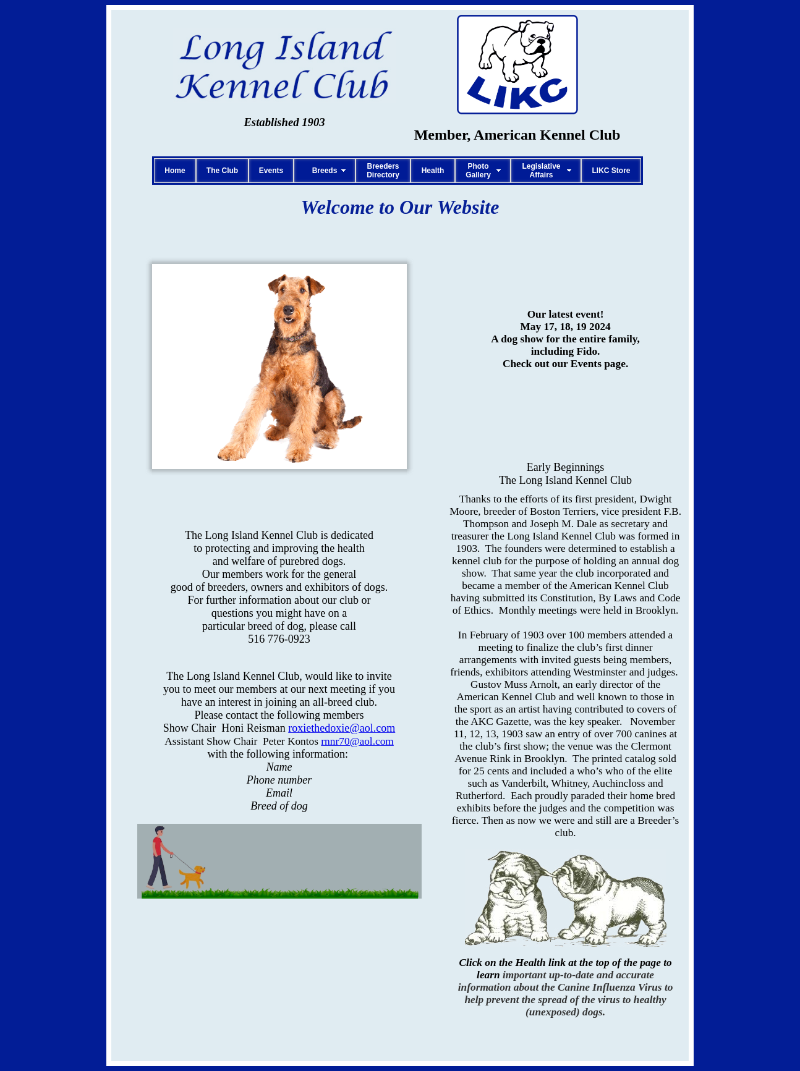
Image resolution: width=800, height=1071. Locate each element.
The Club (222, 170)
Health (433, 170)
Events (271, 170)
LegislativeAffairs (541, 170)
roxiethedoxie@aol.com (341, 728)
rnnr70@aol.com (357, 741)
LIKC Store (611, 170)
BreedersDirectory (383, 170)
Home (174, 170)
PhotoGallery (478, 170)
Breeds (325, 170)
